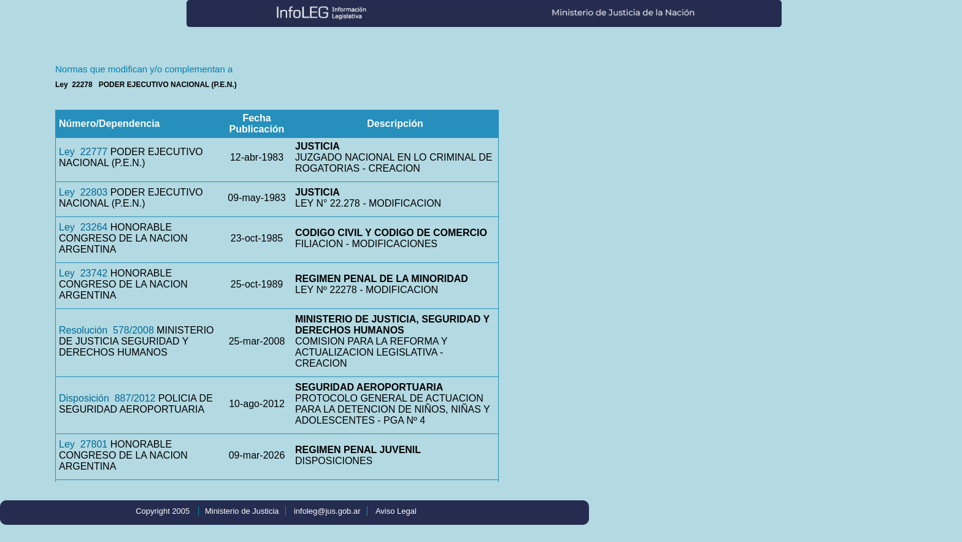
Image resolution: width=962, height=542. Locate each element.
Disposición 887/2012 (107, 398)
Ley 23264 (83, 227)
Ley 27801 (83, 444)
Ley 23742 (83, 273)
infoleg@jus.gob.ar (327, 511)
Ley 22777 (83, 152)
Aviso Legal (396, 511)
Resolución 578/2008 (106, 330)
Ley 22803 (83, 192)
